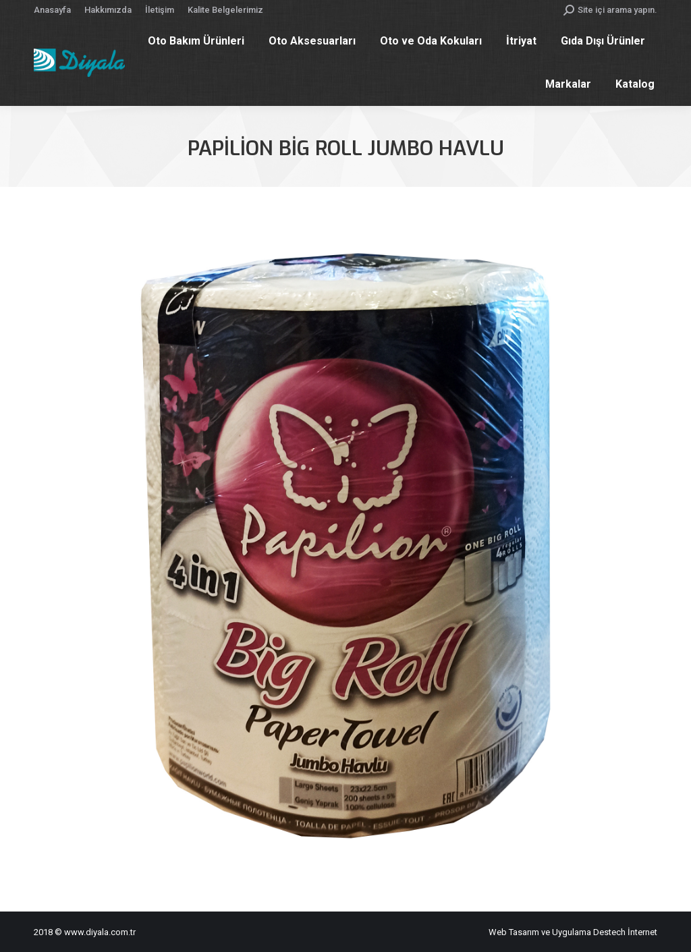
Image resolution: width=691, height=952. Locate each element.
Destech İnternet (625, 932)
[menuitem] (52, 9)
